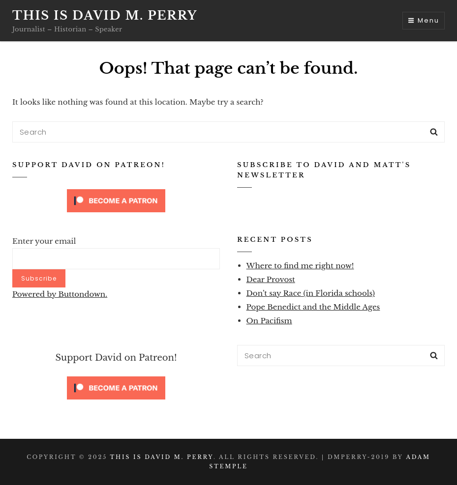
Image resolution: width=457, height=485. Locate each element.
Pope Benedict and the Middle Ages (313, 307)
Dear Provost (270, 279)
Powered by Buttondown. (59, 294)
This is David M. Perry (104, 15)
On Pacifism (269, 320)
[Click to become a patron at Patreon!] (116, 200)
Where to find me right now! (300, 265)
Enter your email (44, 241)
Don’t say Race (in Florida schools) (310, 293)
